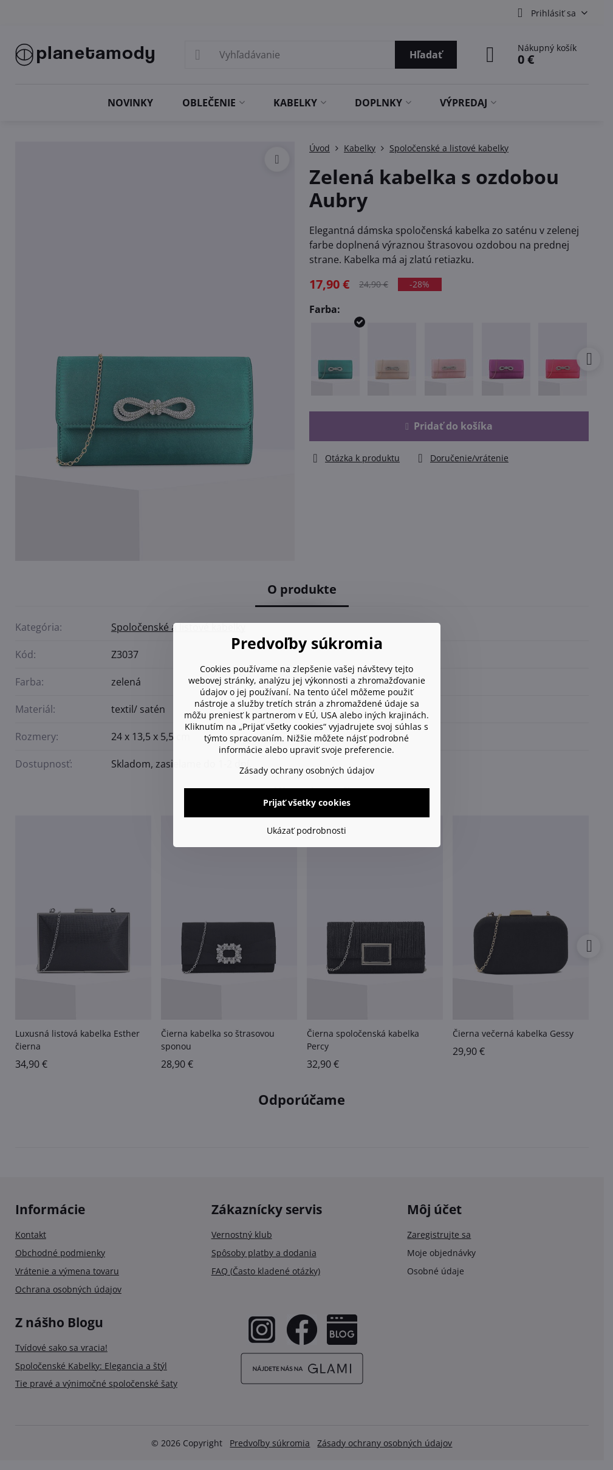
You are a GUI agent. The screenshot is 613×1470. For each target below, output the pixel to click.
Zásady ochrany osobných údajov (306, 770)
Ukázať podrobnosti (306, 830)
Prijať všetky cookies (307, 802)
